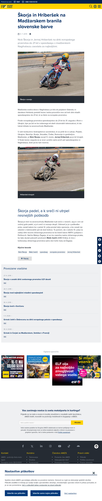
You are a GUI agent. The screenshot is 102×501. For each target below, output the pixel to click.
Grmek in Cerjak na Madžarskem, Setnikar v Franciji (26, 333)
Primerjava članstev (62, 462)
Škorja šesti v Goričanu (14, 306)
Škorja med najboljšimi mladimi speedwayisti (23, 292)
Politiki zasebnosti (64, 432)
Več (5, 283)
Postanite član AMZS (62, 457)
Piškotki (83, 457)
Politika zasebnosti (87, 460)
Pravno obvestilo (86, 462)
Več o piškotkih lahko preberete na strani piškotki (41, 485)
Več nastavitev (70, 493)
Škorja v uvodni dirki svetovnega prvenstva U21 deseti (27, 279)
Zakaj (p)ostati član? (62, 460)
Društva (32, 460)
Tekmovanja (33, 457)
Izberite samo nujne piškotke (45, 493)
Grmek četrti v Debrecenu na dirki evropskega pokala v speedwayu (33, 319)
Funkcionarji (33, 462)
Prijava (77, 422)
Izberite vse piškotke (16, 493)
